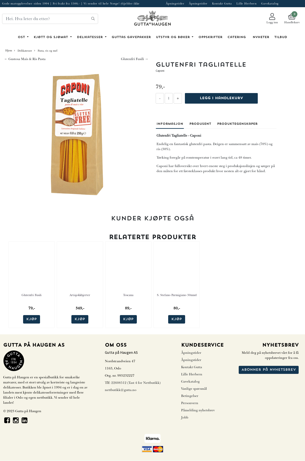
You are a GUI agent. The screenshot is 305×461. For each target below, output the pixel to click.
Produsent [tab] (200, 124)
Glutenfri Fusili (32, 295)
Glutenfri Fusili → (134, 59)
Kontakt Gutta (222, 3)
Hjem (8, 50)
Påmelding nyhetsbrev (198, 410)
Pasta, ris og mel (45, 50)
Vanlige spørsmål (194, 389)
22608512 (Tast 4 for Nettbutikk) (136, 383)
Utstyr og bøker (173, 37)
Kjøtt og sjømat (51, 37)
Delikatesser (90, 37)
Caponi (160, 71)
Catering (236, 37)
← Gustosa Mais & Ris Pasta (25, 59)
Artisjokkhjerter (79, 295)
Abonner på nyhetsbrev (268, 370)
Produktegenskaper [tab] (237, 124)
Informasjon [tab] (170, 124)
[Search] (50, 19)
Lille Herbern (246, 3)
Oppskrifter (210, 37)
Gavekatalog (270, 3)
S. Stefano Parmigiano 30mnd (177, 295)
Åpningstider (175, 3)
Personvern (189, 403)
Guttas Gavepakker (131, 37)
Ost (22, 37)
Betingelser (189, 396)
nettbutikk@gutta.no (120, 390)
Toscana (128, 295)
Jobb (184, 417)
